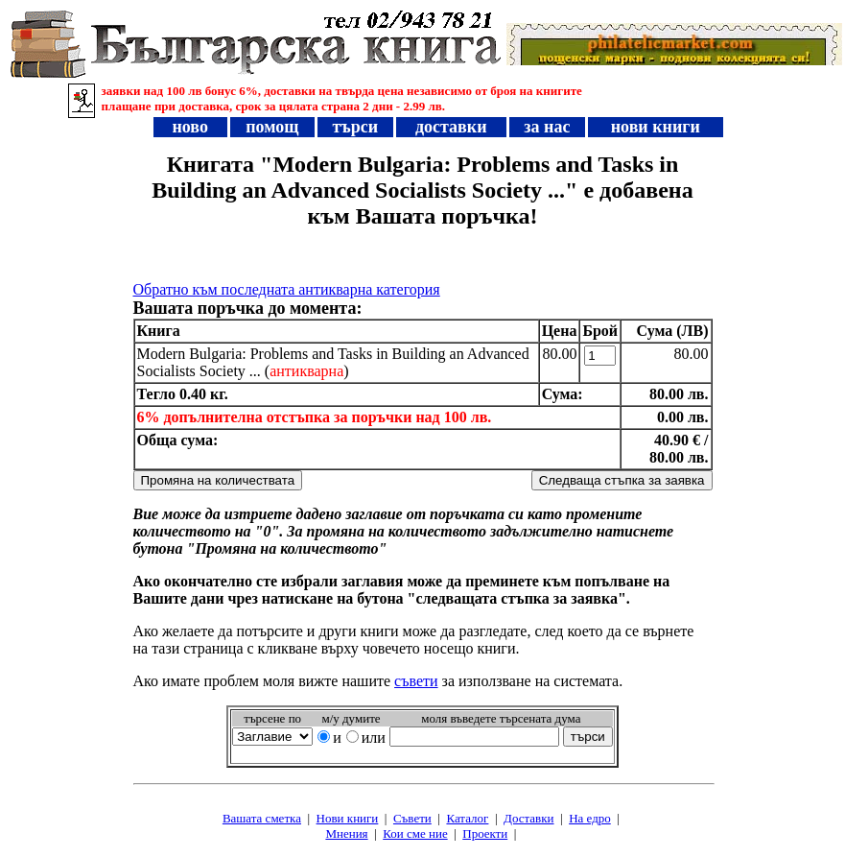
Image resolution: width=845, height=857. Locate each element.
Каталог (467, 818)
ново (190, 126)
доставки (451, 126)
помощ (272, 126)
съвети (416, 681)
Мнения (346, 833)
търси (355, 126)
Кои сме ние (415, 833)
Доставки (528, 818)
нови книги (655, 126)
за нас (547, 126)
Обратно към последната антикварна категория (286, 289)
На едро (590, 818)
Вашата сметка (262, 818)
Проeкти (484, 833)
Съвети (412, 818)
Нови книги (348, 818)
